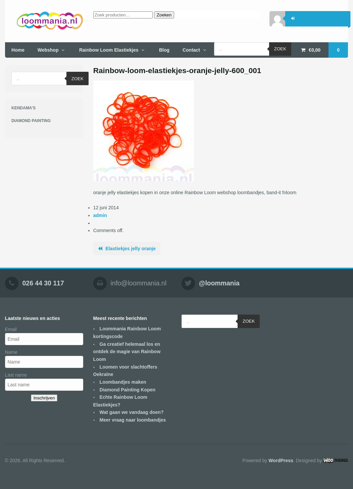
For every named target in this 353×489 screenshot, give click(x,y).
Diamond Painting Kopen (127, 389)
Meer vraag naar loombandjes (133, 420)
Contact (191, 50)
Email (11, 329)
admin (100, 215)
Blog (164, 50)
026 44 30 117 (43, 283)
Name (11, 352)
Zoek (280, 48)
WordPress (280, 460)
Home (17, 50)
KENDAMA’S (23, 108)
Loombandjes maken (123, 382)
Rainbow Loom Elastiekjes (109, 50)
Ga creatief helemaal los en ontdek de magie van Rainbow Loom (127, 351)
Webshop (48, 50)
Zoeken (164, 14)
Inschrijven (44, 397)
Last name (16, 375)
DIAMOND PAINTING (31, 120)
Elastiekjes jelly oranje (130, 248)
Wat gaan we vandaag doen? (132, 412)
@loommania (219, 283)
